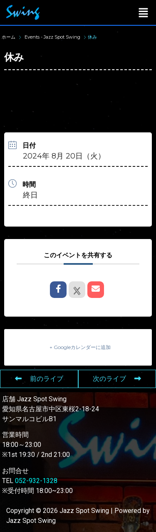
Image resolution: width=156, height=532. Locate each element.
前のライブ (39, 379)
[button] (143, 12)
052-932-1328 (36, 481)
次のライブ (117, 379)
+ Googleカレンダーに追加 (80, 347)
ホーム (9, 37)
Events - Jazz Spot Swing (52, 37)
